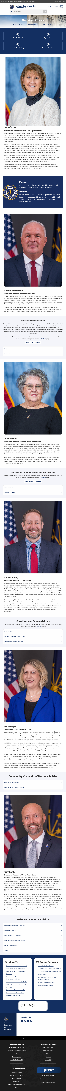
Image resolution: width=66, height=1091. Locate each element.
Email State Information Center (17, 1050)
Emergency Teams (10, 928)
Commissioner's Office (33, 22)
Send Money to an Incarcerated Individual (16, 971)
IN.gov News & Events (16, 1074)
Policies (48, 1053)
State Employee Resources (48, 1062)
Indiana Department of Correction (20, 7)
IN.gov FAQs (48, 1059)
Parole (6, 948)
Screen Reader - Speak (48, 1082)
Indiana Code (16, 1080)
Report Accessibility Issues (48, 1078)
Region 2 (7, 351)
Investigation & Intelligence (12, 933)
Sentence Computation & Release (14, 634)
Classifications (8, 629)
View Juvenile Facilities (33, 479)
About (22, 22)
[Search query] (55, 7)
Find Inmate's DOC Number (38, 8)
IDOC (16, 22)
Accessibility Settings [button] (48, 1075)
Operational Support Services (13, 639)
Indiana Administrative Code (16, 1083)
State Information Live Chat (16, 1047)
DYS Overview (8, 485)
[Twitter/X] (25, 1020)
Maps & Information (16, 1071)
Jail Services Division (10, 943)
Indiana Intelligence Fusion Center (14, 938)
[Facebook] (22, 1020)
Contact (43, 336)
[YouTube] (28, 1020)
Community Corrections (11, 780)
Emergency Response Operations (14, 923)
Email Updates (16, 1077)
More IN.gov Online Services (46, 985)
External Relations (9, 490)
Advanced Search (48, 1050)
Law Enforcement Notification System (47, 973)
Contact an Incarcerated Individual (17, 980)
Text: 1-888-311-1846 (16, 1062)
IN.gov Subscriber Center (45, 989)
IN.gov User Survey (48, 1047)
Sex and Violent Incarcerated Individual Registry (47, 981)
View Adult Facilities (33, 340)
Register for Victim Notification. (16, 989)
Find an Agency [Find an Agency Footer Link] (16, 1056)
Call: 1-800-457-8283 (16, 1059)
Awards (16, 1086)
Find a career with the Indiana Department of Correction (15, 993)
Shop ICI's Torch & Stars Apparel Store (48, 968)
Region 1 (7, 346)
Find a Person (16, 1053)
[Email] (31, 1020)
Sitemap (48, 1056)
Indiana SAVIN (42, 977)
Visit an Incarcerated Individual (16, 967)
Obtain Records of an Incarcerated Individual (17, 985)
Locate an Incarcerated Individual (16, 964)
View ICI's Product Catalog (46, 964)
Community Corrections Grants (14, 785)
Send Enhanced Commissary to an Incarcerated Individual (17, 976)
